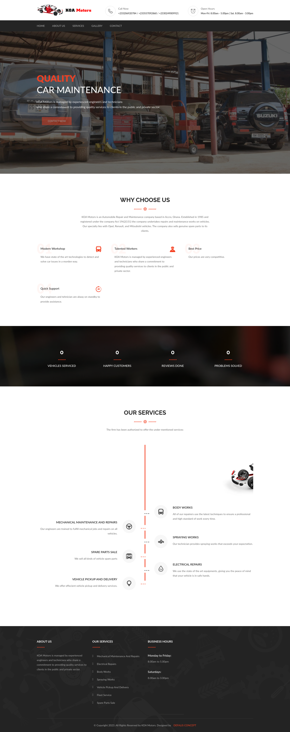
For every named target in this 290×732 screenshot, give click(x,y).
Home (41, 25)
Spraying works (106, 679)
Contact (116, 25)
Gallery (96, 25)
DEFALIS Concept (184, 725)
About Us (58, 25)
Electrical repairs (106, 663)
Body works (104, 671)
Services (78, 25)
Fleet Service (104, 695)
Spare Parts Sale (106, 702)
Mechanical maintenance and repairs (118, 656)
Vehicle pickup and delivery (113, 687)
